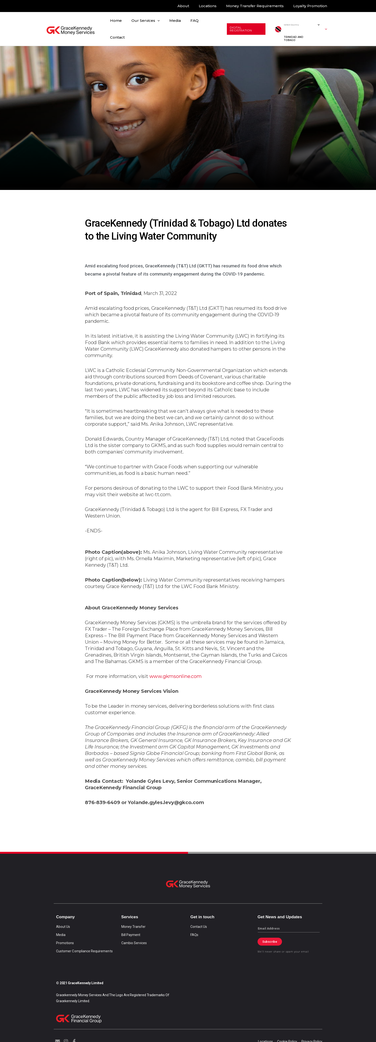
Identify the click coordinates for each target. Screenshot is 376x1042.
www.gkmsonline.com (175, 673)
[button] (245, 27)
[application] (158, 27)
